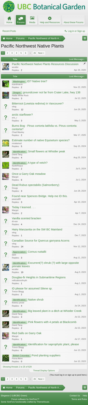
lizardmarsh (17, 84)
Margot (15, 177)
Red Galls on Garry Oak (26, 333)
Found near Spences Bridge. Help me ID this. (40, 196)
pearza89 (16, 199)
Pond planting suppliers (46, 355)
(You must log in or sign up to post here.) (68, 375)
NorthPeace (17, 166)
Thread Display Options (44, 370)
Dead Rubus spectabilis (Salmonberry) (35, 184)
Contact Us (75, 395)
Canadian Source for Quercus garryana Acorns (40, 240)
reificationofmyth (19, 280)
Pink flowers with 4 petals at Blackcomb (52, 322)
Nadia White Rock (20, 95)
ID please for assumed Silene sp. (32, 288)
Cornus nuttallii (37, 251)
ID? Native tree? (37, 81)
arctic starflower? (22, 114)
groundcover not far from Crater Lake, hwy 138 (51, 92)
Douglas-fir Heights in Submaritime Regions (39, 277)
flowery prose (18, 302)
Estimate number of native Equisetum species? (41, 140)
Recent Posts (9, 31)
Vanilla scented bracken (26, 218)
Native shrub (35, 299)
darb (14, 255)
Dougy (15, 188)
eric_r (14, 118)
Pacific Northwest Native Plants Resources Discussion (45, 64)
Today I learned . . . (24, 207)
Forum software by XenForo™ (25, 399)
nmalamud (17, 143)
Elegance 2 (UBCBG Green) (14, 395)
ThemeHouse (43, 402)
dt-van (15, 221)
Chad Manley (18, 132)
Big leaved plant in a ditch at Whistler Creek (55, 310)
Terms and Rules (79, 399)
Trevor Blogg (18, 291)
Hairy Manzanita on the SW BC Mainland (37, 229)
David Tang (17, 154)
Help (85, 395)
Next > (41, 53)
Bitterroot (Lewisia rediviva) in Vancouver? (37, 103)
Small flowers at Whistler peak (46, 151)
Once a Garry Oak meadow (29, 173)
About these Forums (73, 22)
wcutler (15, 67)
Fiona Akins (17, 358)
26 (34, 53)
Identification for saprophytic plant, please (53, 344)
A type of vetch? (37, 162)
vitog (14, 106)
